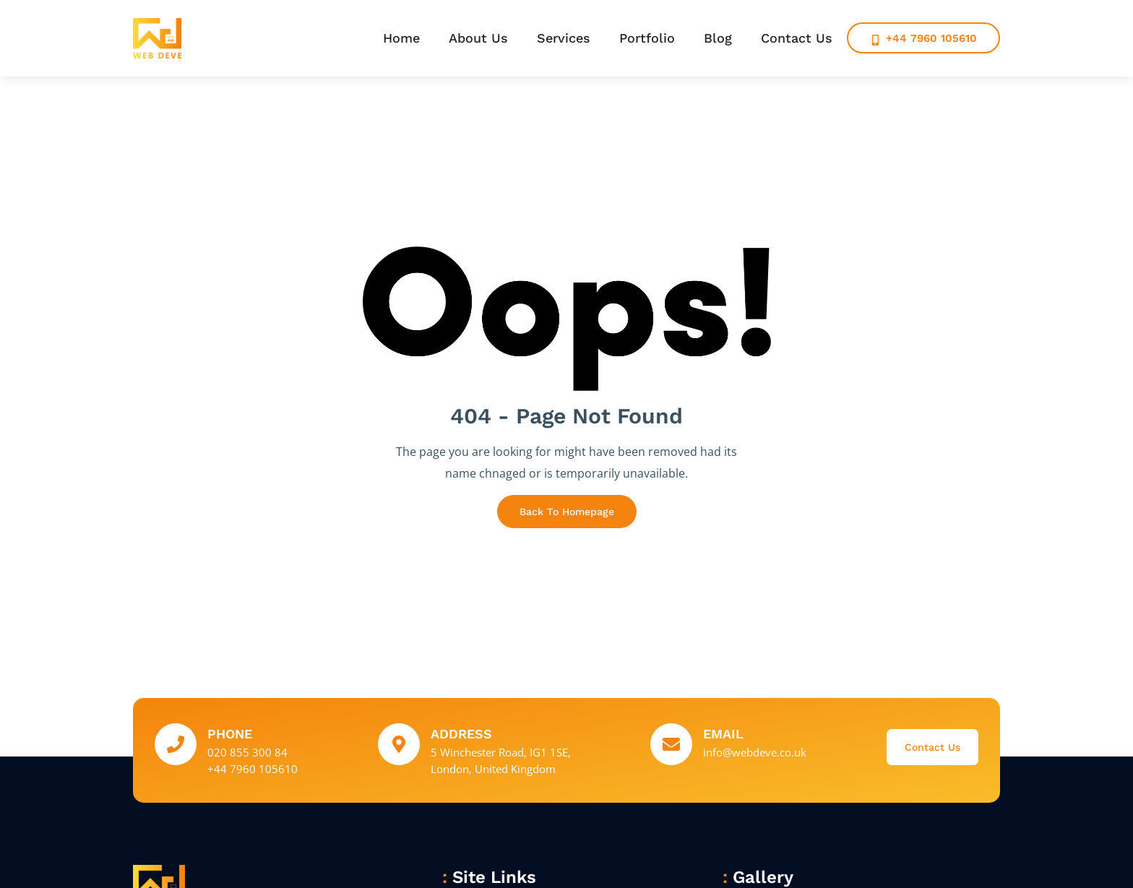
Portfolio (647, 38)
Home (401, 38)
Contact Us (796, 38)
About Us (478, 38)
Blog (718, 38)
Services (563, 38)
